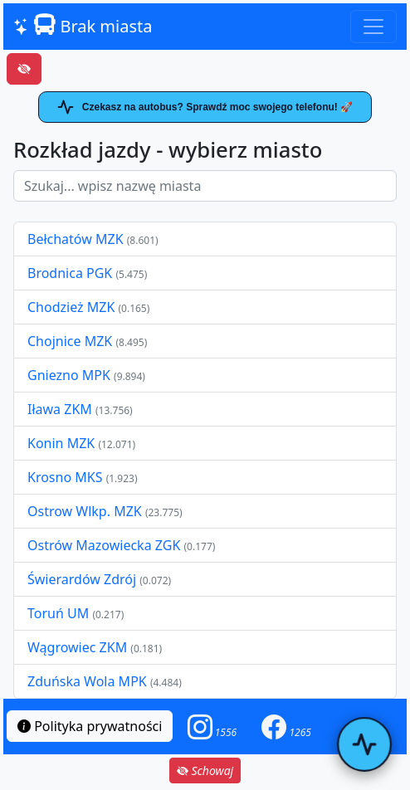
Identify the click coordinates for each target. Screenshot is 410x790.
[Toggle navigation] (373, 26)
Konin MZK (61, 443)
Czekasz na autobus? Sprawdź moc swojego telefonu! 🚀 (205, 107)
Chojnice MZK (71, 341)
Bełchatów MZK (75, 239)
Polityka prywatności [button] (89, 726)
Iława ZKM (59, 409)
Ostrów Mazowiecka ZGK (105, 545)
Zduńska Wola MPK (87, 681)
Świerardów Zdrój (81, 579)
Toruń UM (58, 613)
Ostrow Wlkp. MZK (86, 511)
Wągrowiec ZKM (78, 647)
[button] (212, 726)
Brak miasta (82, 25)
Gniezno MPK (70, 375)
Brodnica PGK (71, 273)
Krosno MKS (66, 477)
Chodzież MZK (71, 307)
